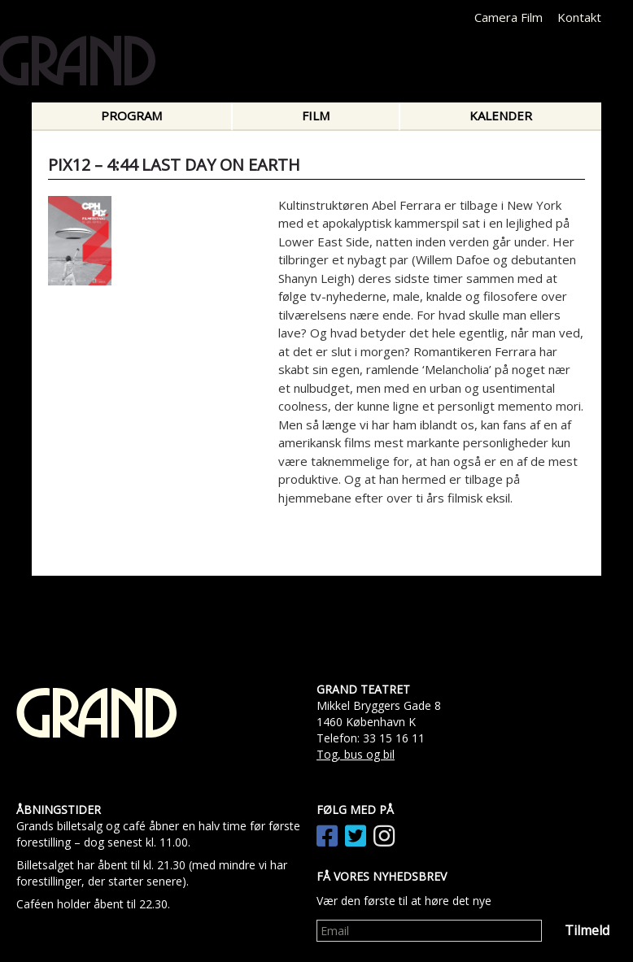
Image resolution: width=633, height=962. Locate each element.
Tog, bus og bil (355, 754)
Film (316, 115)
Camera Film (508, 17)
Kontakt (579, 17)
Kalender (500, 115)
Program (131, 115)
